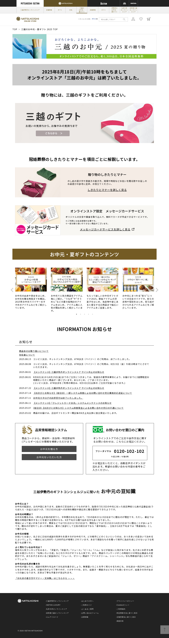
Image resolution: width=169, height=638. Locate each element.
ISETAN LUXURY (53, 605)
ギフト (60, 10)
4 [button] (88, 314)
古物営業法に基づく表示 (126, 617)
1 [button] (76, 314)
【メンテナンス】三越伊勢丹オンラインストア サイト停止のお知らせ (68, 371)
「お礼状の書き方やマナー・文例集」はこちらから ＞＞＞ (45, 578)
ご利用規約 (121, 609)
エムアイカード (52, 617)
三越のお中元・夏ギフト (82, 10)
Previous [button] (12, 290)
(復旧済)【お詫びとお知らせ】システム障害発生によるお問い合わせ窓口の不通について (78, 407)
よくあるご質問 (87, 609)
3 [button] (84, 314)
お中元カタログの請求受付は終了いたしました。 (58, 397)
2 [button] (80, 314)
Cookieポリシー (123, 605)
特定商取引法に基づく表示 (127, 613)
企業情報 (84, 617)
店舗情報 (49, 10)
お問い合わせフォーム (90, 613)
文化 (70, 10)
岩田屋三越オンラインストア (133, 10)
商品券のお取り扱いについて (34, 351)
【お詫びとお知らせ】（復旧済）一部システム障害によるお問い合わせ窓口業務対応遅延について (82, 392)
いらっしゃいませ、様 (88, 19)
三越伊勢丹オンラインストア (30, 10)
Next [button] (157, 290)
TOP (14, 29)
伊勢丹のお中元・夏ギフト (114, 10)
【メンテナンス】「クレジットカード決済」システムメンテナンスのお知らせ (72, 402)
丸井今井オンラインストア (124, 10)
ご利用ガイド (86, 605)
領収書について (27, 354)
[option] (31, 290)
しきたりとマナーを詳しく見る (107, 190)
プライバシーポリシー (125, 601)
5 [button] (92, 314)
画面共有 (120, 621)
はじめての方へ (87, 601)
